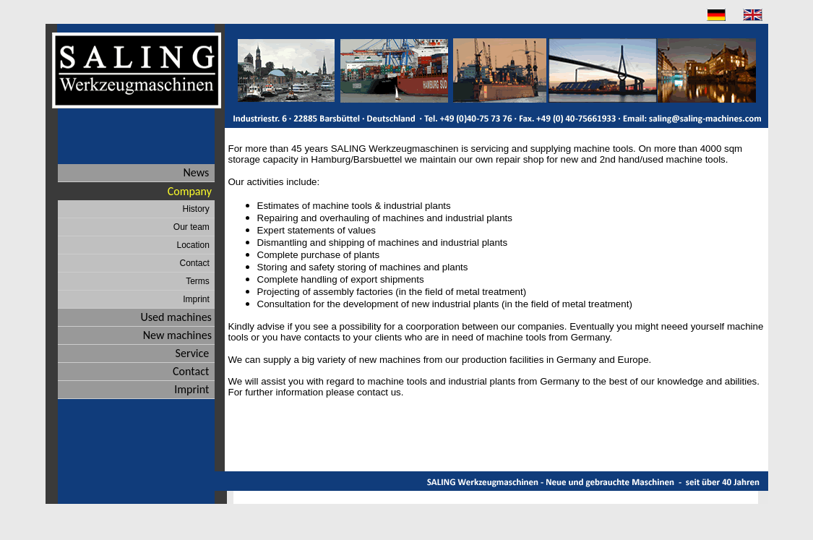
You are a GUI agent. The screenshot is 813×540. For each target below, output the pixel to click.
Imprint (198, 299)
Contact (196, 263)
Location (195, 245)
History (198, 209)
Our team (194, 227)
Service (195, 353)
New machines (179, 335)
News (199, 172)
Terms (200, 281)
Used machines (177, 317)
